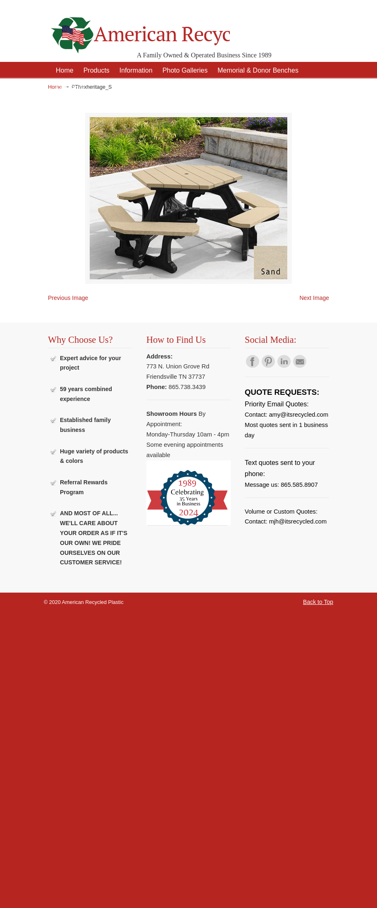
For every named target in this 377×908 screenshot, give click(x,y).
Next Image (314, 297)
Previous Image (68, 297)
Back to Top (318, 601)
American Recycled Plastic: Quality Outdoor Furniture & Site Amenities (139, 28)
